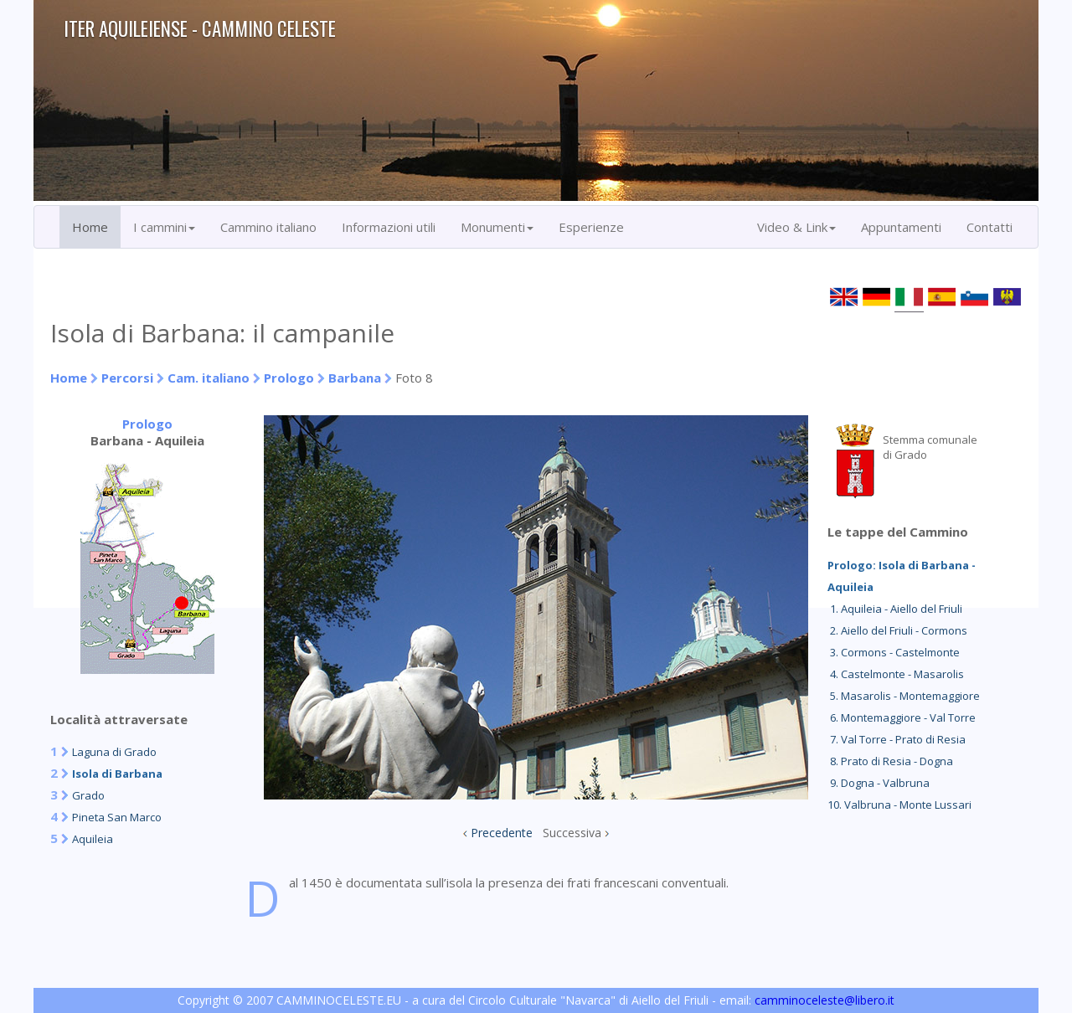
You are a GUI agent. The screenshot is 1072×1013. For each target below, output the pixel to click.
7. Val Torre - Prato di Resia (896, 739)
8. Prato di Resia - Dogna (890, 761)
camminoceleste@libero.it (824, 1000)
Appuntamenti (901, 227)
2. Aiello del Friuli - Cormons (897, 630)
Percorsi (127, 377)
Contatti (989, 227)
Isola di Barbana (117, 773)
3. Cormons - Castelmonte (893, 652)
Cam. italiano (209, 377)
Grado (88, 795)
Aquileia (92, 838)
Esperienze (591, 227)
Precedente (502, 833)
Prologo (289, 377)
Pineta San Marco (117, 817)
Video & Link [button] (796, 227)
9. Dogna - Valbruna (878, 782)
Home (90, 227)
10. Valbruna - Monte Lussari (899, 804)
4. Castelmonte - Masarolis (895, 673)
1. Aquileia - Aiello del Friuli (894, 608)
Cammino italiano (268, 227)
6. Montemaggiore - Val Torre (901, 717)
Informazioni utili (389, 227)
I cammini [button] (164, 227)
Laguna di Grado (114, 751)
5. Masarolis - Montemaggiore (903, 695)
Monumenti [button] (497, 227)
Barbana (354, 377)
